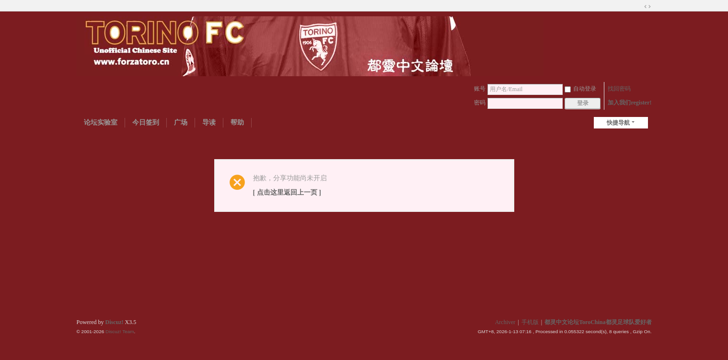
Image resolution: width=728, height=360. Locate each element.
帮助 (237, 122)
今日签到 (145, 122)
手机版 (530, 322)
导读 (209, 122)
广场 (180, 122)
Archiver (505, 322)
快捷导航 (618, 122)
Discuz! (114, 322)
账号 (479, 88)
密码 (479, 102)
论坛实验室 (100, 122)
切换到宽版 (647, 6)
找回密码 (619, 88)
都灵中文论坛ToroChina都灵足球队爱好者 (597, 322)
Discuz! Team (119, 331)
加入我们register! (629, 102)
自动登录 (580, 88)
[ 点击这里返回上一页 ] (287, 192)
